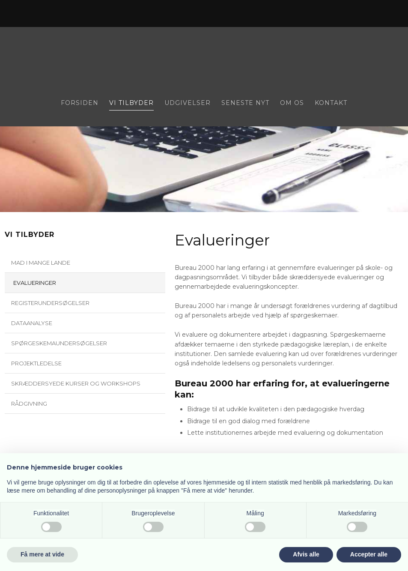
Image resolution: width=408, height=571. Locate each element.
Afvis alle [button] (306, 554)
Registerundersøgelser (50, 302)
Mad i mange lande (40, 262)
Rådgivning (29, 403)
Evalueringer (34, 282)
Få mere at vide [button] (42, 554)
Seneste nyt (245, 103)
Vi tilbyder (131, 103)
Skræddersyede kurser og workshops (75, 383)
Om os (292, 103)
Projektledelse (36, 363)
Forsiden (79, 103)
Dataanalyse (31, 323)
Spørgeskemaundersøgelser (59, 343)
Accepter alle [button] (368, 554)
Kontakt (331, 103)
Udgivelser (187, 103)
